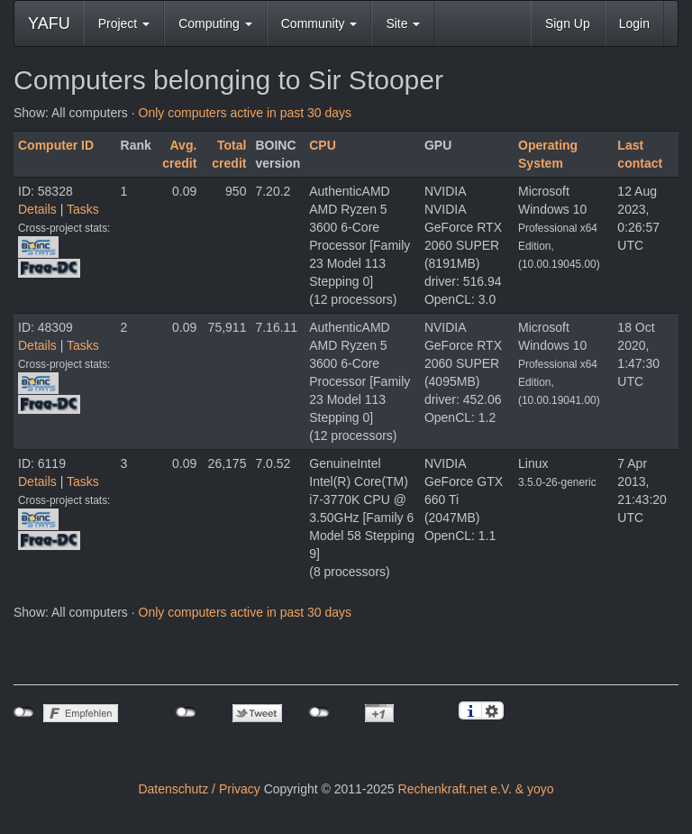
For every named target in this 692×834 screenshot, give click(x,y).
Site (403, 23)
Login (634, 23)
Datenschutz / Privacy (199, 789)
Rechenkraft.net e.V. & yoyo (476, 789)
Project (124, 23)
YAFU (49, 23)
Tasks (83, 209)
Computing (215, 23)
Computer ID (56, 145)
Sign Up (567, 23)
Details (37, 209)
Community (319, 23)
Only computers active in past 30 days (245, 112)
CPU (322, 145)
